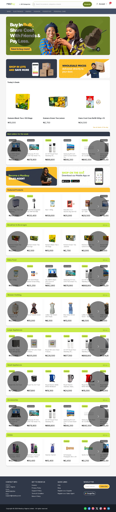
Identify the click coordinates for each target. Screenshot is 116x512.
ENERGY (28, 11)
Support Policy (37, 491)
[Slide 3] (59, 53)
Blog (59, 488)
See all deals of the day (100, 127)
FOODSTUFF (47, 11)
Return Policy (36, 496)
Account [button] (100, 4)
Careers (34, 485)
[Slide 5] (65, 53)
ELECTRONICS (18, 11)
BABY (9, 11)
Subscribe (103, 486)
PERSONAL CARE (60, 11)
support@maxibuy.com (13, 496)
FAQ (59, 485)
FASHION (37, 11)
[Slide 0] (50, 53)
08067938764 (10, 491)
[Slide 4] (62, 53)
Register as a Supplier (65, 491)
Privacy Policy (36, 488)
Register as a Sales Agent (66, 493)
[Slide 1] (53, 53)
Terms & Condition (38, 493)
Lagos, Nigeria (10, 487)
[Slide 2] (56, 53)
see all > (106, 225)
